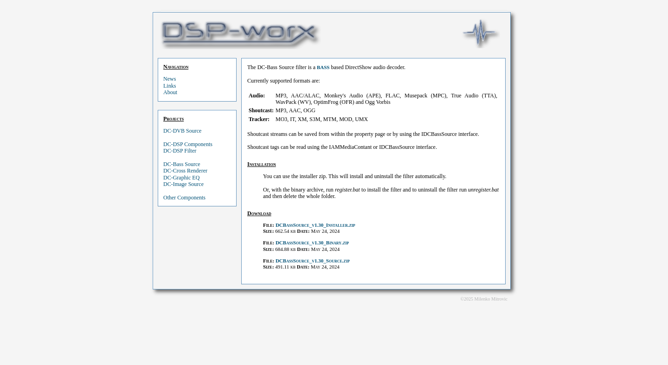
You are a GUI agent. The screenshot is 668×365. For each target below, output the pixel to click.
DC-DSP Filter (179, 150)
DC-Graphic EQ (181, 177)
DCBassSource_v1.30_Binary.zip (312, 242)
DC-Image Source (183, 184)
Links (169, 86)
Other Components (184, 197)
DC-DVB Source (182, 131)
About (170, 92)
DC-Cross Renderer (185, 170)
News (169, 79)
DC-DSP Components (187, 144)
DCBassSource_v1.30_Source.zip (313, 260)
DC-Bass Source (181, 164)
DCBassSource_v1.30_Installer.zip (315, 225)
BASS (323, 67)
